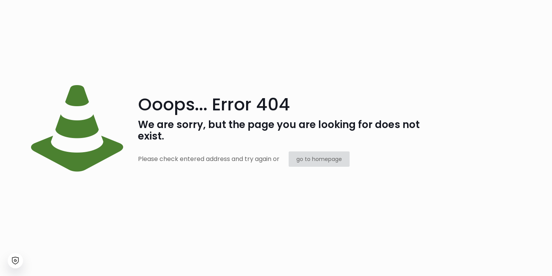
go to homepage (319, 159)
